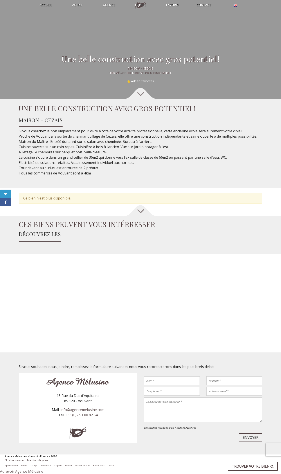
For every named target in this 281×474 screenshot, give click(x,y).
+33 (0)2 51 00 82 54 (81, 415)
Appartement (11, 465)
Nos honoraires (14, 460)
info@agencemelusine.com (82, 409)
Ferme (24, 465)
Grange (33, 465)
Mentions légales (37, 460)
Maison (68, 465)
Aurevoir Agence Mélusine (21, 471)
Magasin (58, 465)
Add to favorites (142, 81)
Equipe (140, 5)
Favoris (172, 5)
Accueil (46, 5)
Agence (109, 5)
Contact (203, 5)
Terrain (111, 465)
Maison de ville (82, 465)
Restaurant (98, 465)
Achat (77, 5)
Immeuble (45, 465)
